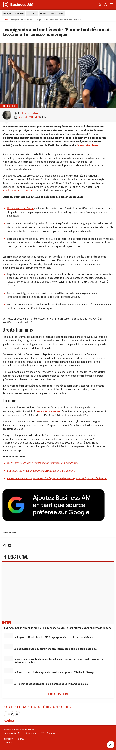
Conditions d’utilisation (27, 707)
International (9, 106)
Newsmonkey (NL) (13, 733)
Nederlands (9, 720)
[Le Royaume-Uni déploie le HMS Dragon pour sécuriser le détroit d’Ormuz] (8, 635)
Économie (19, 13)
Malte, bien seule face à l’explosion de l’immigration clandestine (42, 463)
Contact (8, 707)
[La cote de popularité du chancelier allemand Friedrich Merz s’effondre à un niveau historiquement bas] (8, 658)
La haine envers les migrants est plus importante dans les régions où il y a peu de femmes (57, 478)
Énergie (7, 622)
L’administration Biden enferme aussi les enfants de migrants (41, 470)
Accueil (5, 19)
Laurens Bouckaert (30, 113)
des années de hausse (48, 411)
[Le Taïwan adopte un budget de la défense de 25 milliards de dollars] (8, 681)
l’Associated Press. (88, 145)
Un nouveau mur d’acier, (20, 208)
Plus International (80, 693)
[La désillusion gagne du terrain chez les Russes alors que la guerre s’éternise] (8, 646)
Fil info (43, 13)
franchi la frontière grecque (17, 190)
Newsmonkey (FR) (34, 733)
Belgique (7, 13)
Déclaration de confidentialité (58, 707)
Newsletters (57, 13)
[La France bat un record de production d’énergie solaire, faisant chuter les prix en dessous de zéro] (58, 593)
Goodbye (51, 733)
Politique (32, 13)
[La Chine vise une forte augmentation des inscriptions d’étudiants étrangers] (8, 670)
